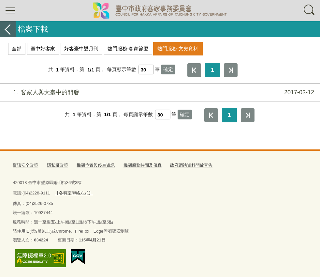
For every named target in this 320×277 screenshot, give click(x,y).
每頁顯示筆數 (121, 69)
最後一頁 (231, 70)
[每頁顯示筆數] (146, 69)
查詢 (309, 10)
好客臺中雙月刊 (81, 48)
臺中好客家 (43, 48)
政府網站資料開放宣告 (191, 165)
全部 (17, 48)
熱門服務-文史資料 (177, 48)
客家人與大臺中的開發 (159, 92)
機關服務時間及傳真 (143, 165)
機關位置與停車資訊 (96, 165)
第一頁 (194, 70)
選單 (10, 10)
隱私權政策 (57, 165)
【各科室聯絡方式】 (74, 193)
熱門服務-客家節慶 (128, 48)
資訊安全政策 (25, 165)
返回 (8, 29)
